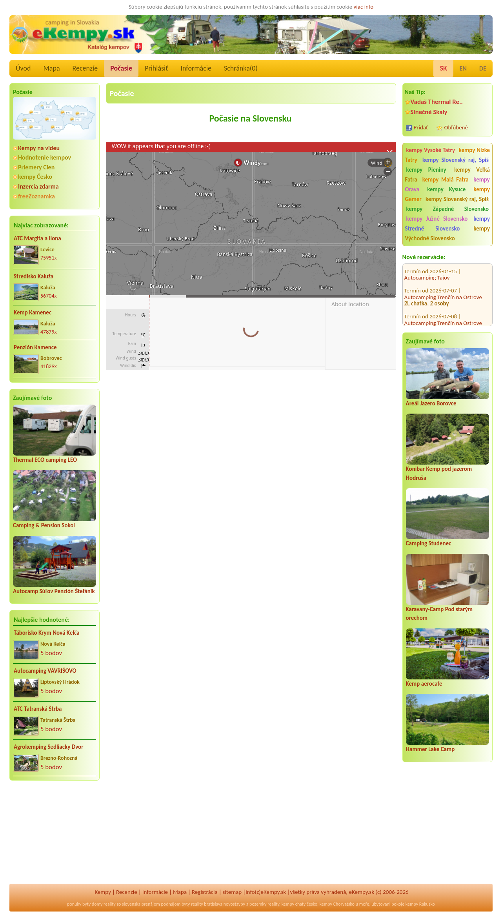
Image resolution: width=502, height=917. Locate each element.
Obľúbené (456, 127)
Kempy (103, 891)
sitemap (232, 891)
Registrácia (205, 891)
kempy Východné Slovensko (447, 233)
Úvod (23, 68)
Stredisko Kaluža (33, 276)
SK (443, 68)
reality (110, 904)
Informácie (195, 68)
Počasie (121, 68)
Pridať (421, 127)
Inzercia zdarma (38, 186)
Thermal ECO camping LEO (45, 459)
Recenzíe (85, 68)
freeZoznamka (36, 196)
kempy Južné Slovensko (437, 218)
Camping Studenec (428, 543)
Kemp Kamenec (32, 312)
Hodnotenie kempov (44, 157)
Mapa (51, 68)
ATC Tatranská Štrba (38, 708)
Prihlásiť (156, 68)
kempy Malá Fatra (445, 179)
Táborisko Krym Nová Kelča (47, 632)
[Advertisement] (54, 837)
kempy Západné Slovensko (447, 208)
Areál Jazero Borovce (431, 403)
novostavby (234, 904)
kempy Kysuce (446, 189)
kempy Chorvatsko (337, 904)
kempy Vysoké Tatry (430, 150)
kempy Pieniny (426, 169)
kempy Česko (35, 176)
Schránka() (241, 68)
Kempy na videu (39, 148)
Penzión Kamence (35, 347)
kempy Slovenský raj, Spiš (455, 159)
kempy (288, 904)
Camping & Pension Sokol (44, 525)
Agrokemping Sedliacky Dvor (49, 746)
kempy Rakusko (420, 904)
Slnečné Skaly (429, 112)
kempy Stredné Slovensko (447, 223)
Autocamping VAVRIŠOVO (45, 670)
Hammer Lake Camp (430, 749)
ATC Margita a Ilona (37, 238)
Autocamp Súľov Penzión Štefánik (54, 591)
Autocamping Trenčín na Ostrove (443, 281)
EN (463, 68)
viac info (364, 6)
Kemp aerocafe (424, 683)
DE (482, 68)
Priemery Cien (36, 167)
